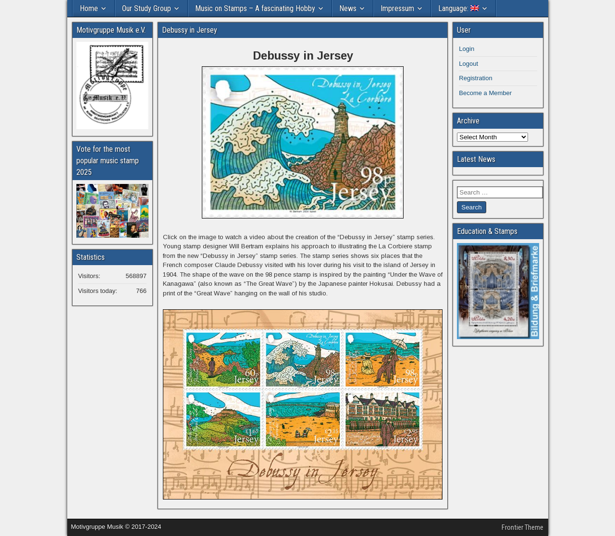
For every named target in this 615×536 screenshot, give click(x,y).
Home (89, 8)
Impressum (397, 8)
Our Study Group (146, 8)
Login (466, 48)
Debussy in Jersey (189, 30)
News (348, 8)
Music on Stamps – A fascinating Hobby (255, 8)
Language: (458, 8)
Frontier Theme (522, 527)
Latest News (476, 159)
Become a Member (485, 93)
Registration (475, 78)
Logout (468, 63)
